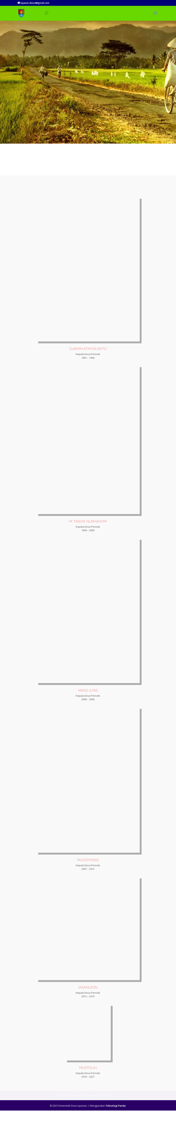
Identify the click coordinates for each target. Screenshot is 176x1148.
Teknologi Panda (115, 1143)
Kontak (63, 1133)
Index (109, 1133)
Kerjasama (95, 1133)
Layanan (78, 1133)
